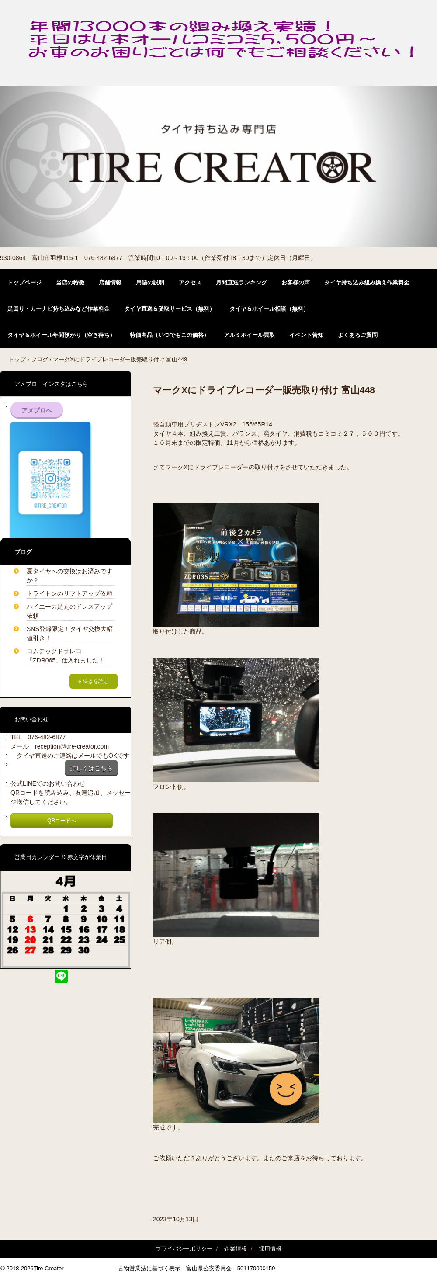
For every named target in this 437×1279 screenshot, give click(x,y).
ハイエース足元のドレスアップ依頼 (69, 611)
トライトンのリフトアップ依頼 (69, 593)
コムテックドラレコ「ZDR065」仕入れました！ (65, 656)
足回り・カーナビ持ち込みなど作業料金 (58, 308)
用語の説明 (150, 282)
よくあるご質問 (358, 335)
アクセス (190, 282)
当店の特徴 (70, 282)
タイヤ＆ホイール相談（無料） (269, 308)
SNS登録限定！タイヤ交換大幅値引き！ (70, 633)
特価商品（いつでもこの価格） (169, 335)
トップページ (24, 282)
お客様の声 (295, 282)
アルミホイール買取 (249, 335)
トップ (17, 359)
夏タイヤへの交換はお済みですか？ (69, 576)
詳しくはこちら (91, 768)
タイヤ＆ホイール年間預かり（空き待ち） (61, 335)
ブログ (39, 359)
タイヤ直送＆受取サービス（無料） (169, 308)
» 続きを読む (93, 681)
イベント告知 (306, 335)
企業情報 (235, 1248)
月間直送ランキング (241, 282)
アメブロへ (36, 410)
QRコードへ (61, 821)
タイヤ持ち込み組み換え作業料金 (366, 282)
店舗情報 (110, 282)
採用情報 (270, 1248)
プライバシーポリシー (184, 1248)
